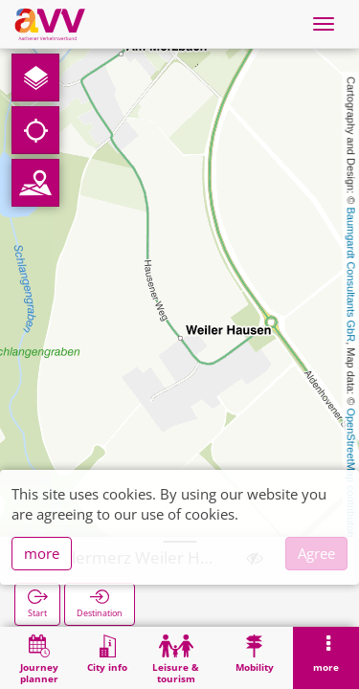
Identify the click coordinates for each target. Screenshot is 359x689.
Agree (316, 553)
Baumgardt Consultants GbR (351, 275)
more (41, 553)
